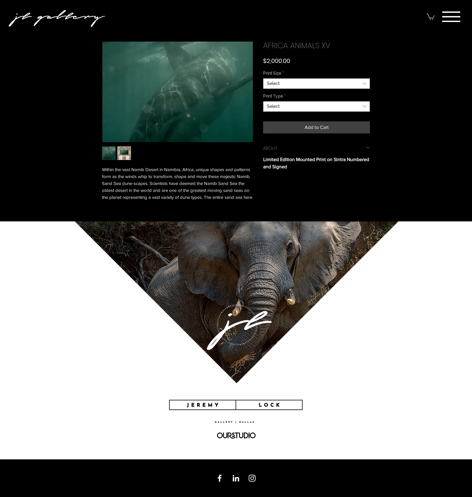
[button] (451, 16)
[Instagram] (252, 478)
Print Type (274, 96)
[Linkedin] (236, 478)
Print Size (273, 73)
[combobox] (316, 83)
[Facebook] (219, 478)
